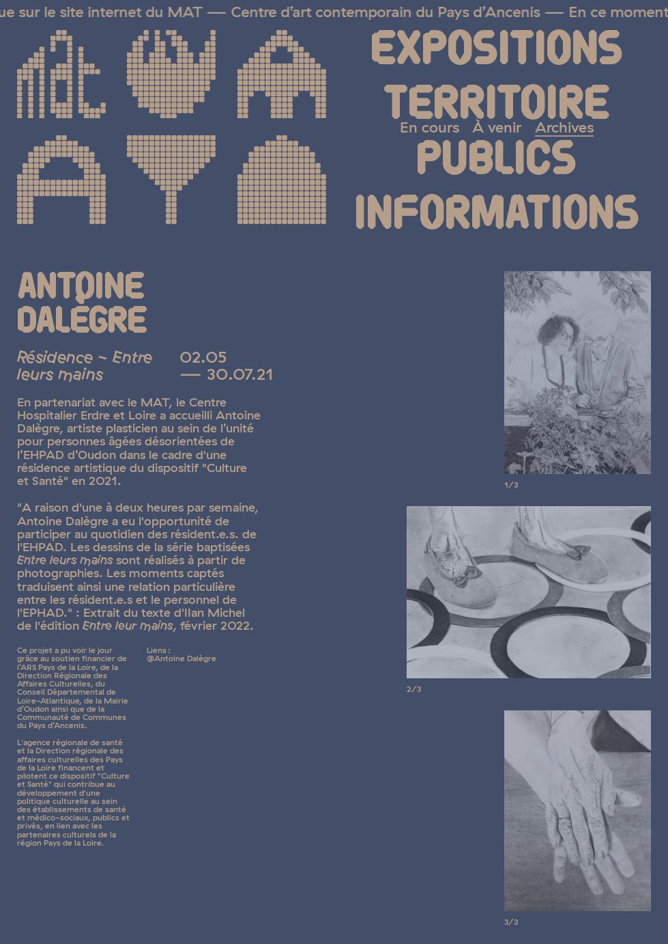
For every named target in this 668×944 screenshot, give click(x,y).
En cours (429, 127)
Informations (496, 215)
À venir (496, 127)
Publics (496, 160)
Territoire (496, 105)
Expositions (497, 50)
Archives (564, 127)
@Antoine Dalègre (181, 658)
